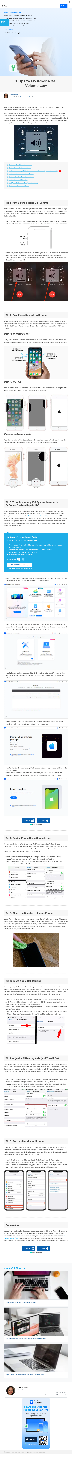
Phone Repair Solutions (25, 97)
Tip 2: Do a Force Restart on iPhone (19, 168)
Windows (18, 559)
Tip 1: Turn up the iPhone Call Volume (19, 165)
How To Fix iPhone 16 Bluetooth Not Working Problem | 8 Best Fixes (26, 1338)
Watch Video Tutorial (12, 33)
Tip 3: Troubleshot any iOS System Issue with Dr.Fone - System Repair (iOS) (32, 171)
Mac (24, 559)
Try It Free (26, 820)
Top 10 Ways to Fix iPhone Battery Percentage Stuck (21, 1302)
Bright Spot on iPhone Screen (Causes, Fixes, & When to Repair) (25, 1375)
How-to (8, 1452)
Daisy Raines (14, 94)
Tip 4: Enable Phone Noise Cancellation (20, 174)
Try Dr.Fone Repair (17, 565)
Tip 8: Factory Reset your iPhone (18, 186)
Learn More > (9, 29)
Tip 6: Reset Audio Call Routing (17, 180)
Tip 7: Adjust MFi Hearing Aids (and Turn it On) (22, 183)
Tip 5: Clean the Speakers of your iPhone (20, 177)
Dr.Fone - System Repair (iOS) (38, 516)
